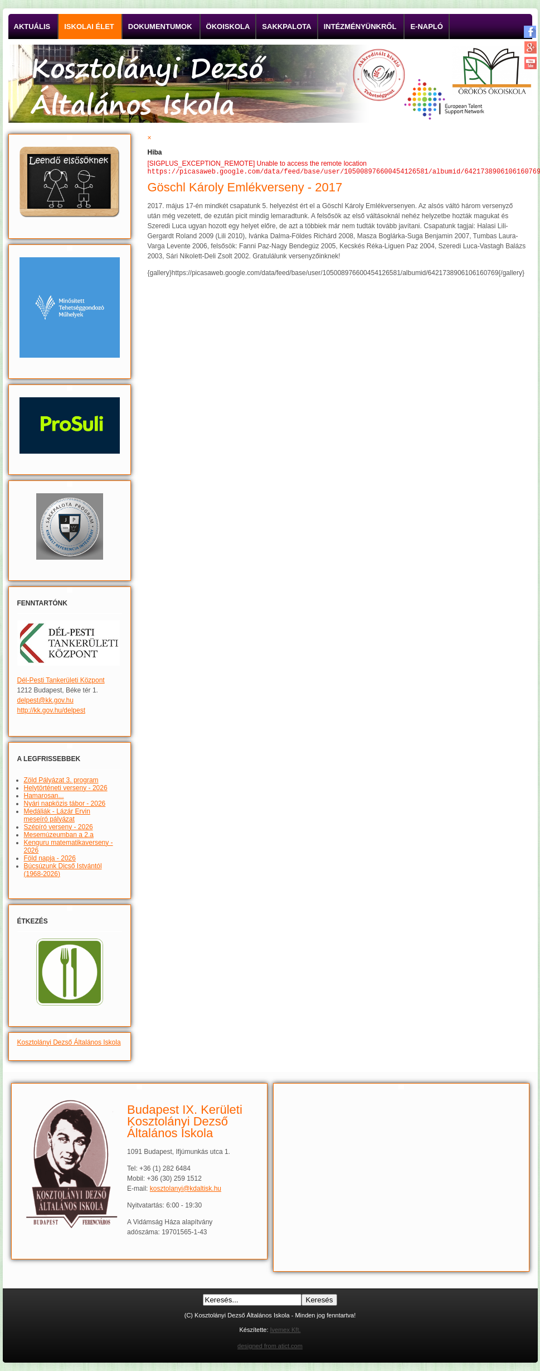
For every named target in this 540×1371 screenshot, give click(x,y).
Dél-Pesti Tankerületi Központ (61, 680)
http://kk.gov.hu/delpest (51, 710)
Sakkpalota (286, 26)
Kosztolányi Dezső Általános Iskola (69, 1042)
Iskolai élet (89, 26)
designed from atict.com (270, 1346)
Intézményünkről (360, 26)
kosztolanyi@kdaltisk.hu (185, 1188)
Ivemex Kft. (285, 1329)
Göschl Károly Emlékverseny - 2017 (245, 188)
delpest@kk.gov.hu (45, 700)
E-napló (426, 26)
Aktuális (32, 26)
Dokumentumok (160, 26)
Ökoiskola (228, 26)
